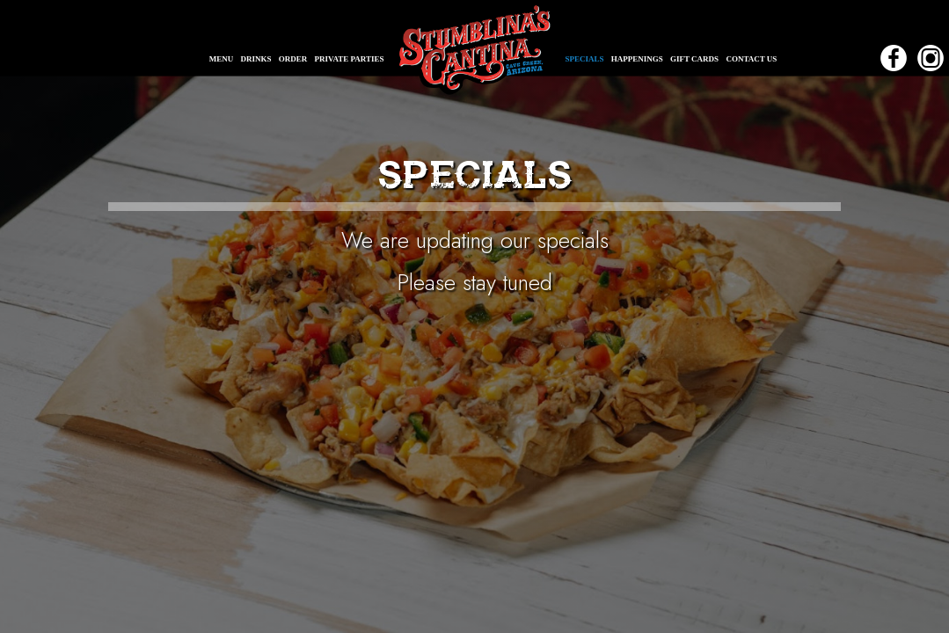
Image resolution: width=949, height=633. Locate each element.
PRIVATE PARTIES (349, 59)
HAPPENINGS (638, 59)
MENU (222, 59)
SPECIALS (586, 59)
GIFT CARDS (695, 59)
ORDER (294, 59)
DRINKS (257, 59)
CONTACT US (751, 59)
